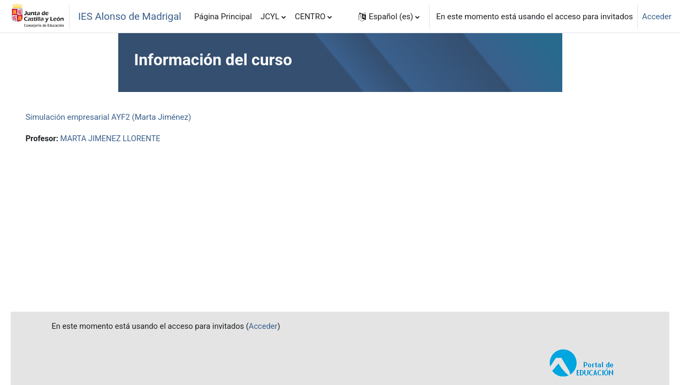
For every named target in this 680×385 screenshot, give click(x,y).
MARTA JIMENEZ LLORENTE (127, 138)
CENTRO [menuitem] (310, 16)
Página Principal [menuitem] (223, 16)
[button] (389, 17)
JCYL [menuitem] (270, 16)
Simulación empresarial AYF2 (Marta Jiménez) (124, 117)
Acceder (656, 16)
